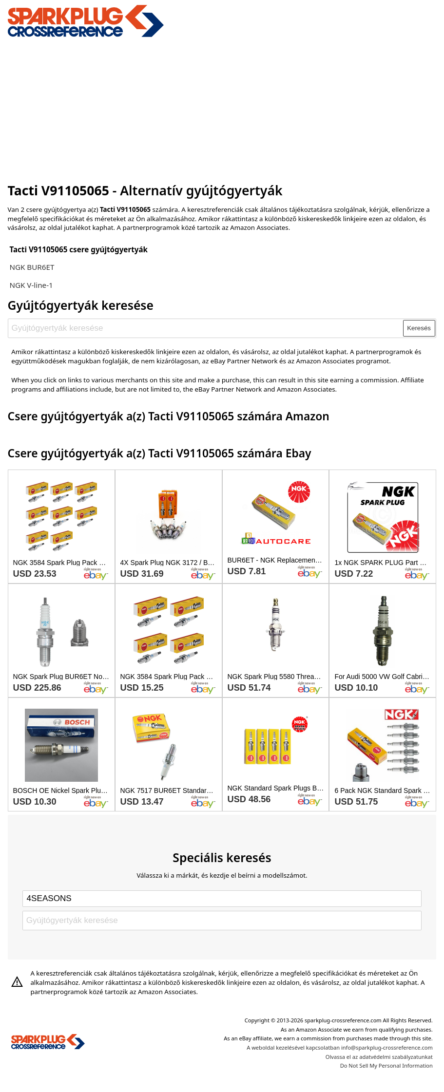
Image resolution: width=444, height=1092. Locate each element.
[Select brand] (222, 898)
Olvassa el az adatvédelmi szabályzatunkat (379, 1056)
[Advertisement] (222, 108)
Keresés (419, 328)
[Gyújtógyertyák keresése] (206, 328)
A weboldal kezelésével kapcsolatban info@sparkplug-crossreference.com (340, 1047)
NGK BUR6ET (31, 267)
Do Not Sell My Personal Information (386, 1065)
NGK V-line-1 (31, 285)
